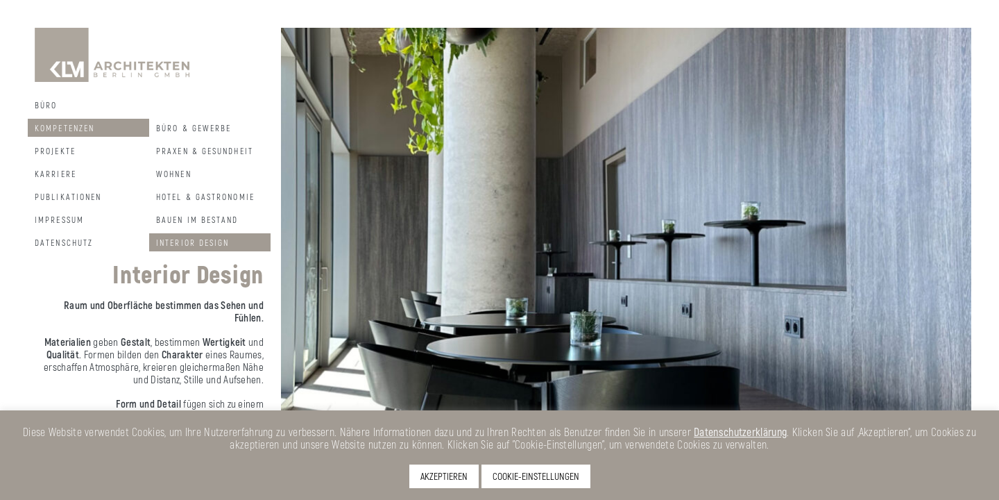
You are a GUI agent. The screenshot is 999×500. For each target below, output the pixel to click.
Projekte (55, 151)
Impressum (59, 219)
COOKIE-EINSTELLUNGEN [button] (536, 476)
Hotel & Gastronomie (205, 196)
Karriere (55, 173)
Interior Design (193, 242)
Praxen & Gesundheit (204, 151)
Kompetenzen (64, 128)
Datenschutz (64, 242)
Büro (46, 105)
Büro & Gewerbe (193, 128)
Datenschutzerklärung (740, 431)
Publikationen (68, 196)
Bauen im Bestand (197, 219)
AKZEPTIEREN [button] (444, 476)
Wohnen (173, 173)
